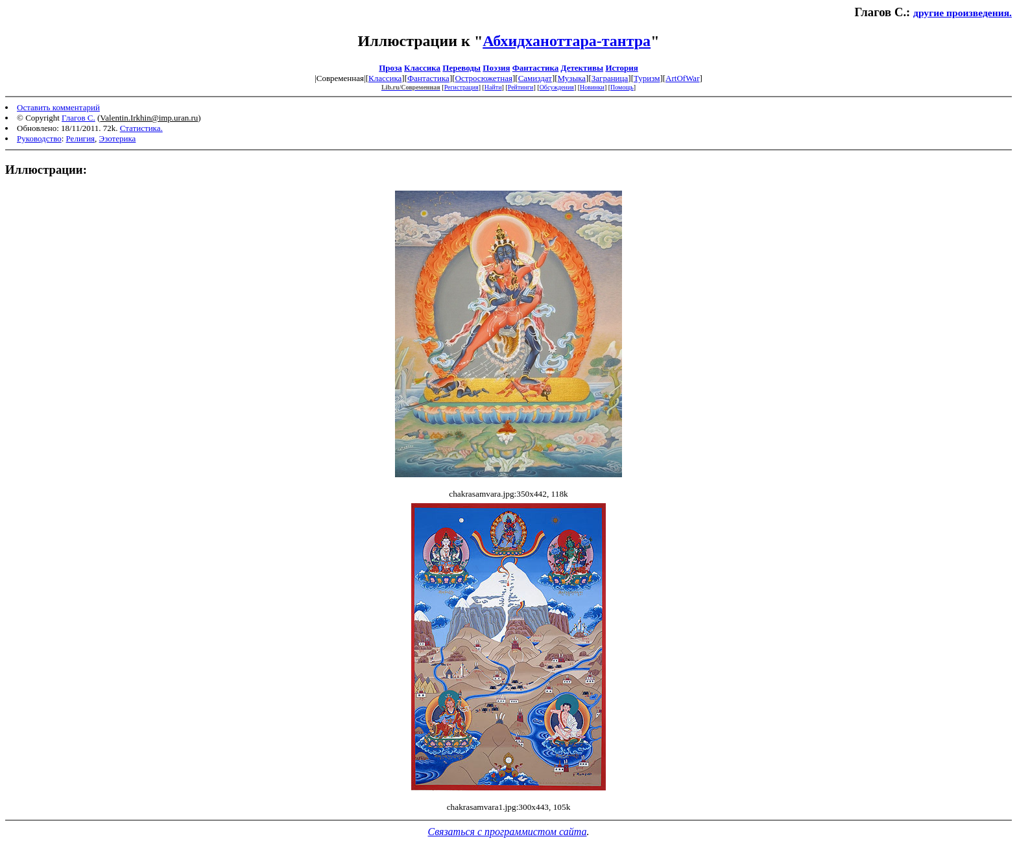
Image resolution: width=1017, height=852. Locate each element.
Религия (80, 138)
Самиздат (535, 78)
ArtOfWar (682, 78)
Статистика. (141, 128)
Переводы (461, 68)
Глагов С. (78, 118)
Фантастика (535, 68)
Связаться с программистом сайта (507, 831)
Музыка (572, 78)
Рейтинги (521, 87)
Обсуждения (557, 87)
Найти (493, 87)
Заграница (610, 78)
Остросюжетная (483, 78)
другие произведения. (962, 12)
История (621, 68)
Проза (390, 68)
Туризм (647, 78)
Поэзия (496, 68)
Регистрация (461, 87)
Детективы (582, 68)
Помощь (622, 87)
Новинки (592, 87)
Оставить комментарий (58, 107)
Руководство (39, 138)
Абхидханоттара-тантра (567, 40)
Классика (422, 68)
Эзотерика (117, 138)
